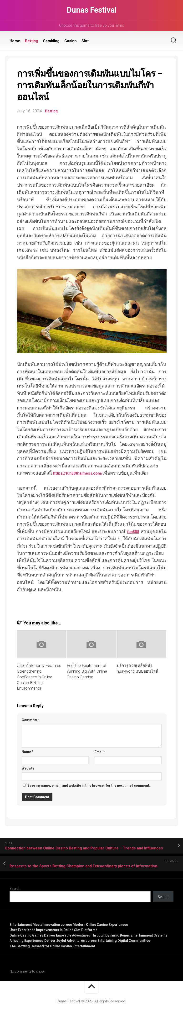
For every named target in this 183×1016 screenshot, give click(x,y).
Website (28, 768)
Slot (85, 41)
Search (15, 888)
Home (15, 41)
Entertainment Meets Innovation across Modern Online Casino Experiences (69, 924)
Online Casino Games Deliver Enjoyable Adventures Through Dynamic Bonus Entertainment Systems (89, 935)
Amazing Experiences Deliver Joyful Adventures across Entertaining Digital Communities (80, 941)
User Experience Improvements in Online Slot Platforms (53, 930)
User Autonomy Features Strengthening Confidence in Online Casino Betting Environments (39, 677)
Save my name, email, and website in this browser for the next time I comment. (88, 785)
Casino (70, 41)
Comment (31, 720)
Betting (31, 41)
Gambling (51, 41)
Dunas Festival (91, 10)
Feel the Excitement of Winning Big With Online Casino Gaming (87, 671)
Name (27, 752)
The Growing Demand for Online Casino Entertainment (52, 946)
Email (100, 752)
